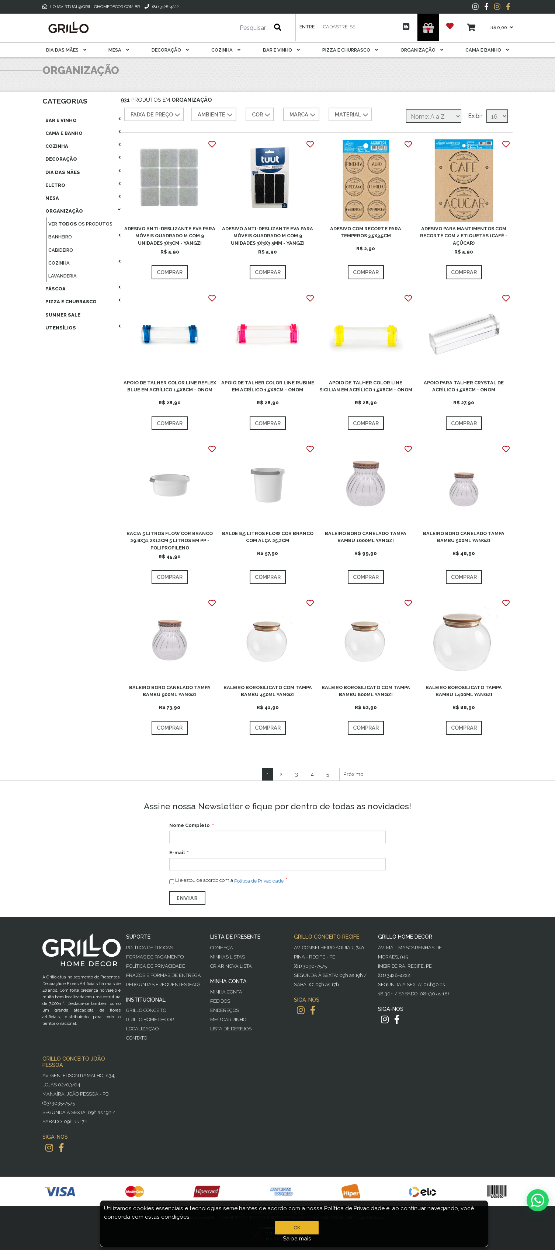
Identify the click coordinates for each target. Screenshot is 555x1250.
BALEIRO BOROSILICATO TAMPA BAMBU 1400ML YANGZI (464, 691)
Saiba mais (297, 1238)
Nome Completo (189, 825)
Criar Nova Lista (231, 966)
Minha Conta (226, 992)
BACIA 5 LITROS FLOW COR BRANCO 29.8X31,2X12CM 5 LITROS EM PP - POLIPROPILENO (169, 540)
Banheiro (60, 237)
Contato (136, 1038)
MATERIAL (352, 115)
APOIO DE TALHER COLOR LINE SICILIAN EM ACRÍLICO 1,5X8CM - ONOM (365, 386)
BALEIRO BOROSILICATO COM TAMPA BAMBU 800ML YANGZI (366, 691)
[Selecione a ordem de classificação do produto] (433, 116)
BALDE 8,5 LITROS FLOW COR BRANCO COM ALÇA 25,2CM (267, 537)
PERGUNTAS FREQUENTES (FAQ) (163, 984)
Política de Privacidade (155, 966)
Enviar (187, 898)
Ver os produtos (80, 224)
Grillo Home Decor (150, 1019)
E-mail (177, 852)
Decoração (170, 50)
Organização (421, 50)
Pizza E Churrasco (350, 50)
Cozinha (225, 50)
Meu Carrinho (228, 1019)
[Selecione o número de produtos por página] (497, 116)
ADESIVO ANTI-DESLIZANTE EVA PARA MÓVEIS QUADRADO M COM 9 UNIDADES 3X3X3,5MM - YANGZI (267, 235)
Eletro (55, 185)
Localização (142, 1028)
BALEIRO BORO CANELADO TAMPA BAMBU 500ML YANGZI (463, 537)
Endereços (224, 1010)
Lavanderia (62, 276)
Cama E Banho (487, 50)
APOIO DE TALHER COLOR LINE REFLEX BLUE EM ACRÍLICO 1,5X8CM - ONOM (170, 386)
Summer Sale (62, 315)
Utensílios (60, 328)
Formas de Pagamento (155, 957)
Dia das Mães (66, 50)
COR (262, 115)
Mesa (118, 50)
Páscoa (55, 288)
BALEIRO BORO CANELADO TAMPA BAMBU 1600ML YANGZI (365, 537)
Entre (307, 26)
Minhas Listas (227, 957)
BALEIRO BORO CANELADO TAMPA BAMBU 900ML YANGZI (170, 691)
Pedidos (220, 1001)
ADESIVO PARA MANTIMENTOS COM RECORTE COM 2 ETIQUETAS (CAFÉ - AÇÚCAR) (463, 235)
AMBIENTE (216, 115)
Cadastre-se (339, 26)
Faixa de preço (156, 115)
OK (297, 1227)
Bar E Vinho (281, 50)
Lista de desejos (231, 1028)
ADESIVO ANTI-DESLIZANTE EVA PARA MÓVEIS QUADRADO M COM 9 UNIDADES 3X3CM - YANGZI (169, 235)
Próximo (353, 774)
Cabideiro (60, 250)
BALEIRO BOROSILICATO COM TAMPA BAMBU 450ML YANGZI (267, 691)
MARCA (303, 115)
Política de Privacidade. (259, 881)
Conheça (221, 947)
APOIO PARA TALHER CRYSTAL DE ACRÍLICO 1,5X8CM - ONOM (464, 386)
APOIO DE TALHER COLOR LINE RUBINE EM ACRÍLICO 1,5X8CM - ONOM (267, 386)
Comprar (170, 272)
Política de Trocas (149, 947)
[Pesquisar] (231, 28)
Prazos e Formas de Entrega (163, 975)
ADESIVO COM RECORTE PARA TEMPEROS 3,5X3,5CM (365, 232)
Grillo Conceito (146, 1010)
